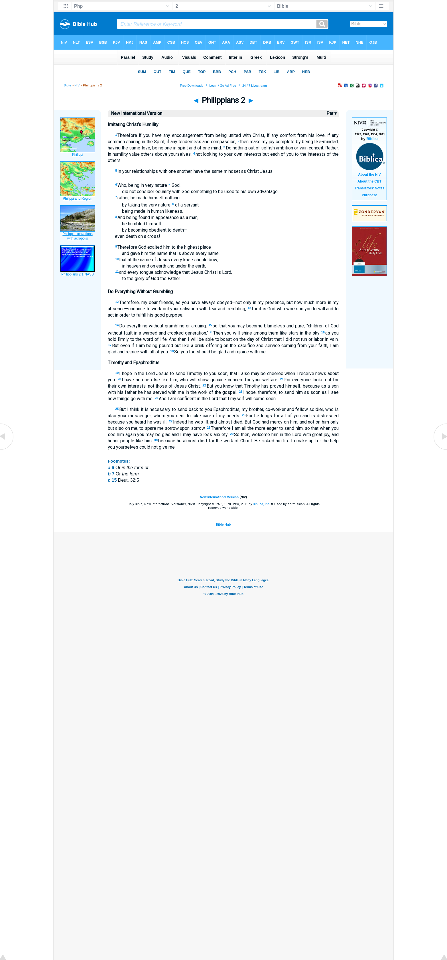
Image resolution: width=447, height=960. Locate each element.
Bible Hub (223, 524)
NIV (77, 85)
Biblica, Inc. (262, 504)
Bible (67, 85)
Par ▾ (331, 113)
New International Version (219, 497)
